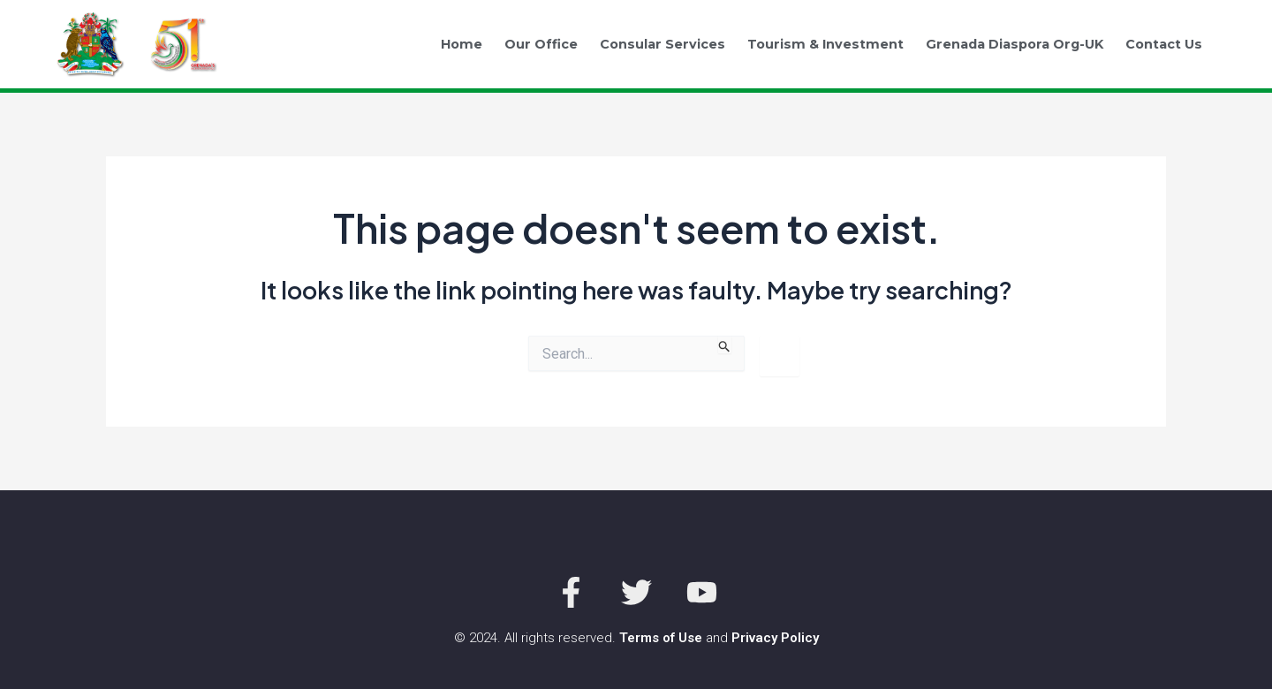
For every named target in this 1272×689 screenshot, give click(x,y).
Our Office (541, 44)
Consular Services (662, 44)
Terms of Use (660, 638)
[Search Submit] (724, 344)
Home (461, 44)
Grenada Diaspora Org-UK (1014, 44)
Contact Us (1163, 44)
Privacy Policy (775, 638)
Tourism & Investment (825, 44)
